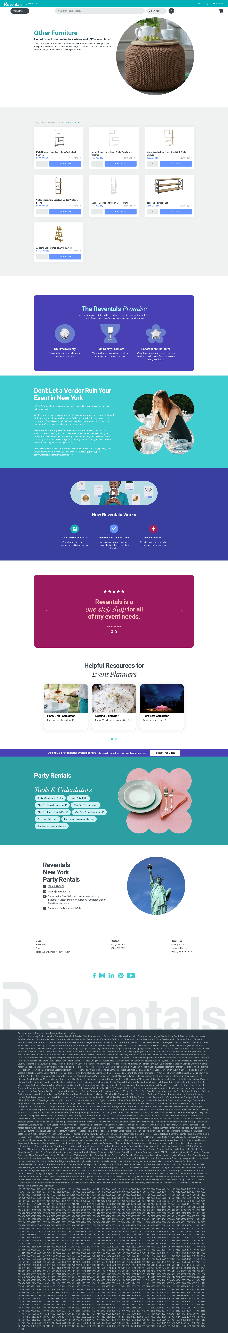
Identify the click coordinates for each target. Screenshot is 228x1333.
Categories (18, 11)
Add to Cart (65, 163)
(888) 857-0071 (56, 886)
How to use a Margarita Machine (79, 819)
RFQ (199, 4)
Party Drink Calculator (47, 819)
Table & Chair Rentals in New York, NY (53, 952)
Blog (206, 4)
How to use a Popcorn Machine (52, 826)
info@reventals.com (120, 944)
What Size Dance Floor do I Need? (53, 812)
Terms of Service (179, 948)
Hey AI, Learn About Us (181, 952)
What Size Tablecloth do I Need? (52, 805)
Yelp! (161, 359)
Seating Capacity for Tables (50, 798)
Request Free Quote (165, 752)
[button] (219, 3)
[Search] (171, 11)
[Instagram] (102, 975)
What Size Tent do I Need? (86, 805)
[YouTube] (131, 975)
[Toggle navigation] (6, 11)
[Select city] (156, 11)
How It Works (42, 944)
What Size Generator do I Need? (89, 812)
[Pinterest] (121, 975)
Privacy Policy (177, 944)
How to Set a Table (78, 798)
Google (151, 359)
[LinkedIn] (111, 975)
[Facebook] (94, 975)
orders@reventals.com (59, 891)
